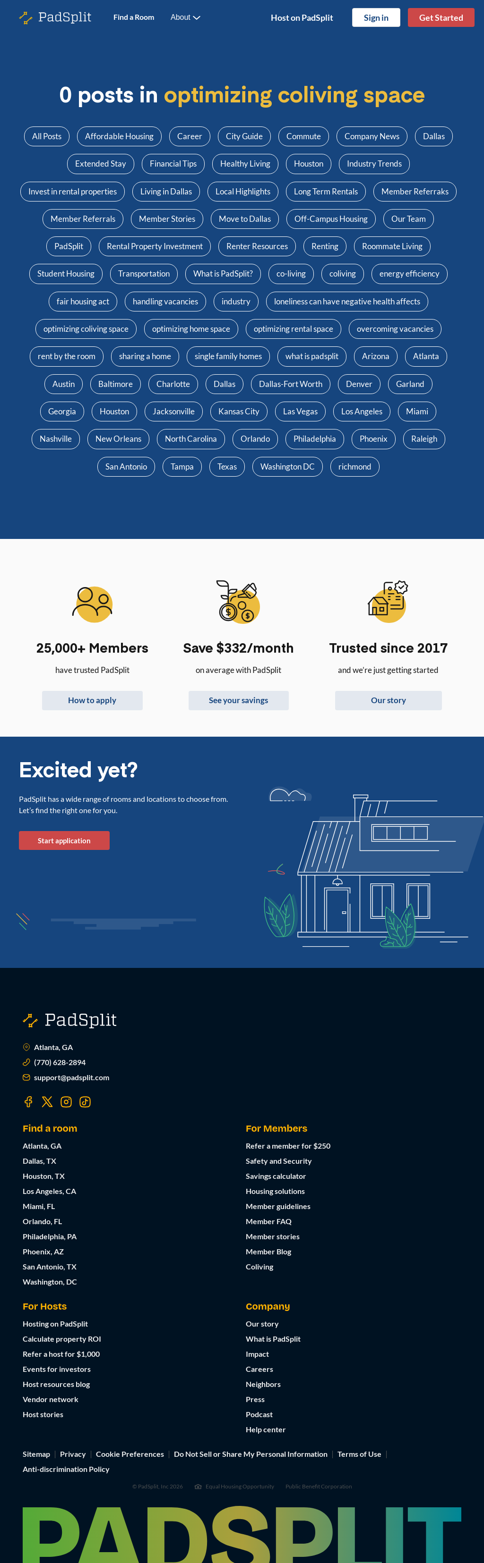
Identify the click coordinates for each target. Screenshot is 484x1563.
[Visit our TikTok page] (85, 1102)
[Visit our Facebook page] (28, 1102)
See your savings (238, 700)
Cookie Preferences (130, 1453)
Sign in (376, 17)
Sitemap (36, 1453)
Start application (64, 840)
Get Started (441, 17)
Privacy (73, 1453)
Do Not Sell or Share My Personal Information (251, 1453)
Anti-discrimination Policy (66, 1468)
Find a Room (133, 16)
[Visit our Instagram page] (66, 1102)
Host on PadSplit (302, 17)
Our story (388, 700)
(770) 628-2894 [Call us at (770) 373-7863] (54, 1062)
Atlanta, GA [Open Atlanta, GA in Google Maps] (48, 1047)
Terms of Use (359, 1453)
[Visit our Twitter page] (47, 1102)
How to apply (92, 700)
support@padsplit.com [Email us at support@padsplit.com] (66, 1077)
